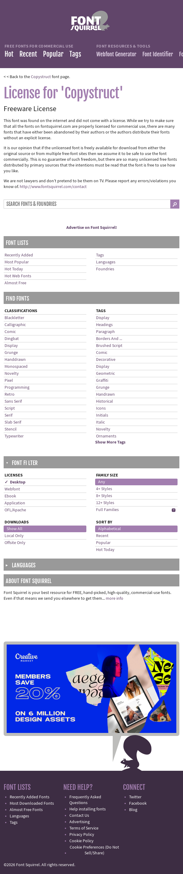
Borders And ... (109, 338)
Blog (133, 810)
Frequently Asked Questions (85, 800)
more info (114, 598)
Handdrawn (15, 359)
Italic (100, 422)
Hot (9, 54)
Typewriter (14, 436)
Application (15, 503)
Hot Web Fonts (18, 276)
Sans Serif (13, 401)
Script (10, 408)
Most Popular (17, 262)
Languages (105, 262)
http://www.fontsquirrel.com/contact (53, 187)
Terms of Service (83, 828)
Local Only (14, 536)
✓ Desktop (15, 482)
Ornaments (106, 436)
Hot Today (14, 269)
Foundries (105, 269)
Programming (17, 387)
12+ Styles (105, 503)
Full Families (107, 510)
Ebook (10, 496)
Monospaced (16, 366)
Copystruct (41, 77)
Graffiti (102, 380)
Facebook (138, 803)
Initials (102, 415)
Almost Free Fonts (26, 810)
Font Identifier (157, 54)
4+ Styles (104, 489)
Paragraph (105, 332)
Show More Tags (110, 442)
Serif (8, 415)
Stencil (11, 429)
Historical (104, 401)
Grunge (11, 352)
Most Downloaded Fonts (32, 803)
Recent (28, 54)
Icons (101, 408)
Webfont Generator (116, 54)
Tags (75, 54)
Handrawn (105, 394)
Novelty (12, 373)
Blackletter (14, 318)
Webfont (12, 489)
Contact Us (79, 815)
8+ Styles (104, 496)
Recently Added (19, 255)
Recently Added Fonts (29, 797)
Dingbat (12, 338)
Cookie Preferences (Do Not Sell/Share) (94, 850)
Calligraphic (15, 325)
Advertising (79, 822)
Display (11, 345)
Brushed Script (109, 345)
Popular (53, 54)
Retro (10, 394)
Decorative (105, 359)
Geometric (105, 373)
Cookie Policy (81, 841)
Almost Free (15, 283)
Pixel (9, 380)
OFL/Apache (15, 510)
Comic (10, 332)
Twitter (135, 797)
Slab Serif (13, 422)
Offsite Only (15, 543)
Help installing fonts (87, 809)
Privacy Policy (81, 834)
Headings (104, 325)
